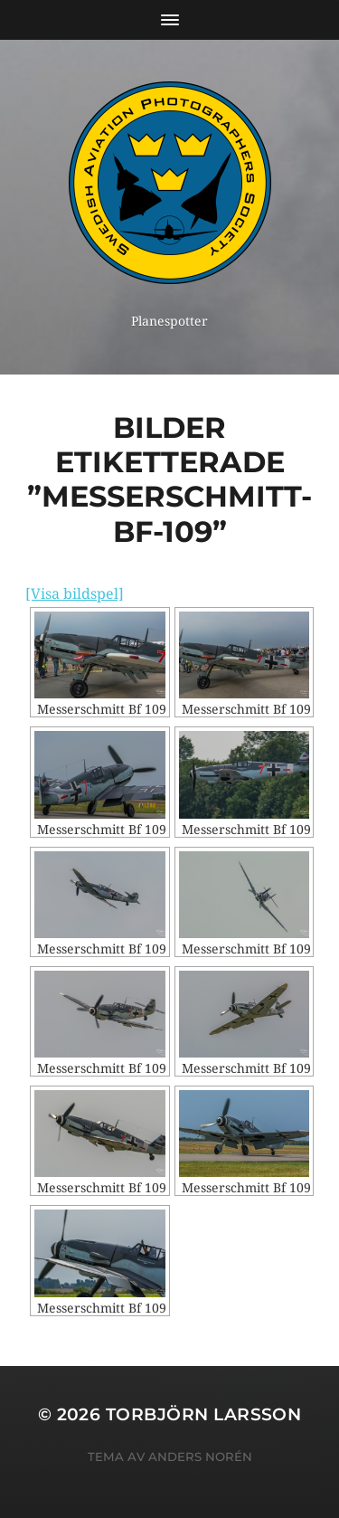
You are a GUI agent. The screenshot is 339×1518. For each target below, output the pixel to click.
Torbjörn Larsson (204, 1414)
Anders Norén (200, 1456)
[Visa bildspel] (74, 593)
